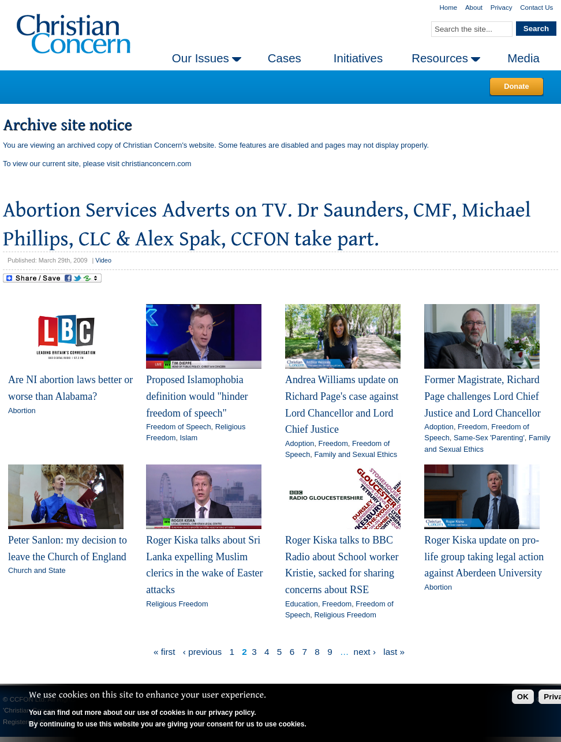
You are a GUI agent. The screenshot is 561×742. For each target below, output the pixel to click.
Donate (516, 86)
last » (394, 652)
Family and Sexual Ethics (355, 454)
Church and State (37, 570)
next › (365, 652)
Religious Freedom (177, 603)
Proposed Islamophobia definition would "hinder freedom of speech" (197, 396)
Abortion (22, 410)
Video (103, 260)
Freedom (333, 443)
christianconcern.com (157, 163)
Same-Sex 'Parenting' (489, 437)
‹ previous (202, 652)
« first (164, 652)
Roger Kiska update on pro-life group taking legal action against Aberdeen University (484, 556)
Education (301, 603)
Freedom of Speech (178, 426)
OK (523, 696)
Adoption (300, 443)
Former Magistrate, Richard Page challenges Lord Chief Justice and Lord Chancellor (482, 396)
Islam (189, 437)
